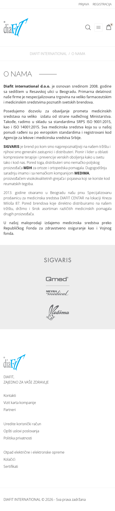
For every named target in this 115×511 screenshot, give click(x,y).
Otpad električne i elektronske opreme (34, 452)
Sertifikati (11, 466)
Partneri (10, 409)
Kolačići (9, 459)
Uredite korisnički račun (22, 423)
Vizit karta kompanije (20, 402)
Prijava (84, 4)
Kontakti (10, 395)
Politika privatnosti (18, 438)
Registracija (102, 4)
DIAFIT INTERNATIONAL (48, 53)
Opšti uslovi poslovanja (21, 431)
